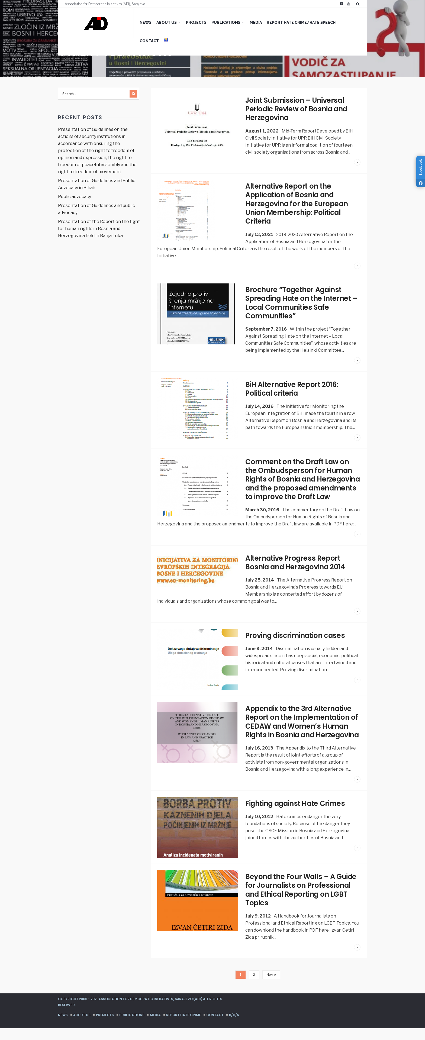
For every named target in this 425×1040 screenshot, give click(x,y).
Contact (342, 22)
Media (248, 22)
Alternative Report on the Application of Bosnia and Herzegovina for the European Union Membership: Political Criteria (297, 203)
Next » (271, 986)
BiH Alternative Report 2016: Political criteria (292, 386)
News (137, 22)
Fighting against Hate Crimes (296, 816)
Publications (217, 22)
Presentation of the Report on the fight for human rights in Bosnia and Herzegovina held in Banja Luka (99, 228)
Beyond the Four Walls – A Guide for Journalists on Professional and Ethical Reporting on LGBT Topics (302, 901)
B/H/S (234, 1026)
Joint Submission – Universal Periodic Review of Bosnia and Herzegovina (297, 108)
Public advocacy (74, 196)
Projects (188, 22)
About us (158, 22)
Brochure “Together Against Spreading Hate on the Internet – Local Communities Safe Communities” (302, 301)
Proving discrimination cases (295, 640)
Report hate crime (183, 1026)
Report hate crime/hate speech (293, 22)
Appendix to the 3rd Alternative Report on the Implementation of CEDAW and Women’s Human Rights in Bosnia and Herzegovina (302, 730)
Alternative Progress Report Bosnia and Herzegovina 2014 (296, 567)
